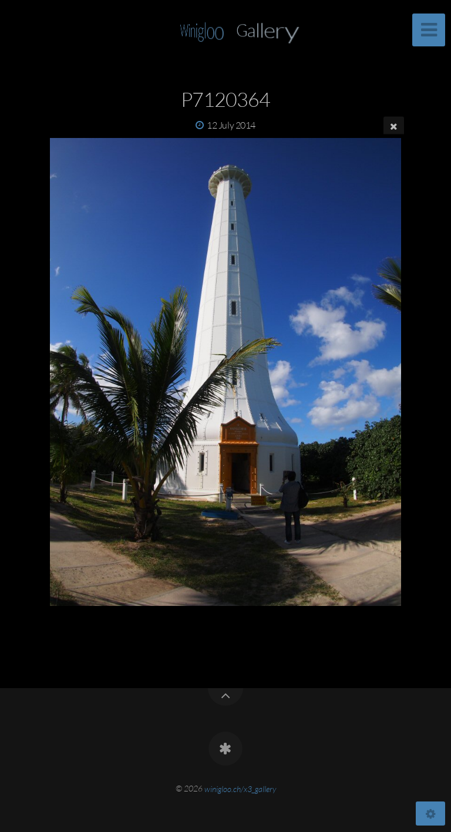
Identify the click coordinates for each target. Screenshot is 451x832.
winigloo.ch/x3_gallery (240, 788)
